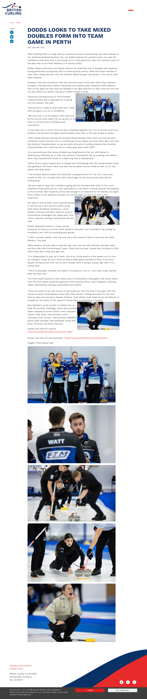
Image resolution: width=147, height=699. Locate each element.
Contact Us (133, 3)
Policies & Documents (20, 665)
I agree (90, 690)
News (18, 22)
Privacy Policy (16, 669)
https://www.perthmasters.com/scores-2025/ (50, 355)
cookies (23, 690)
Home (12, 22)
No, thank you (122, 690)
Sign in (141, 3)
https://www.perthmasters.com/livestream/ (86, 361)
